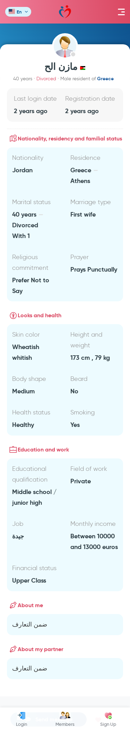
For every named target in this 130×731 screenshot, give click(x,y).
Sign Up (108, 719)
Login (21, 719)
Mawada (65, 12)
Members (65, 719)
